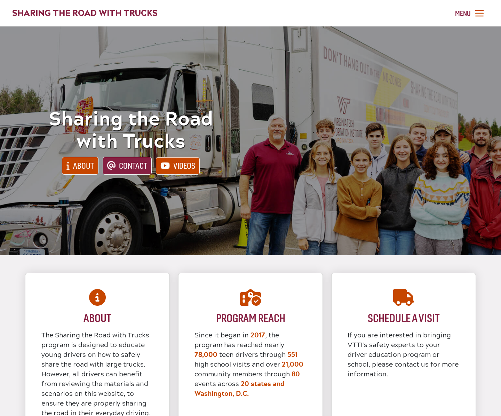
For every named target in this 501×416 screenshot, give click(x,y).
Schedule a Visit (404, 318)
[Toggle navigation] (470, 13)
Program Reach (250, 318)
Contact (133, 166)
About (83, 166)
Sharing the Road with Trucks (85, 13)
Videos (184, 166)
